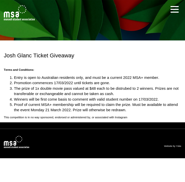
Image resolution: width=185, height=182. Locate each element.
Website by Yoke (172, 146)
